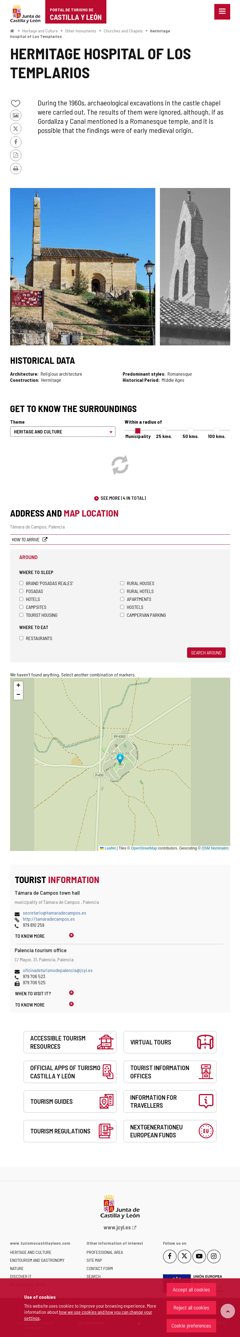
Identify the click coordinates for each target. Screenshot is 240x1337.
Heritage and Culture (40, 30)
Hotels (29, 599)
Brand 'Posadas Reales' (46, 583)
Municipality (137, 436)
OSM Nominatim (214, 848)
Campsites (32, 607)
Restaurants (35, 638)
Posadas (31, 591)
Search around (206, 652)
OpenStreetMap (144, 848)
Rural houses (137, 583)
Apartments (135, 599)
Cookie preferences (191, 1325)
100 (217, 436)
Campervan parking (143, 615)
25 (164, 436)
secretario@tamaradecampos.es (54, 912)
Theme (17, 422)
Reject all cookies (191, 1307)
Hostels (131, 607)
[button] (18, 686)
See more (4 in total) (123, 498)
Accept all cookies (191, 1289)
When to (33, 993)
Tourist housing (38, 615)
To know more (30, 936)
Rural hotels (137, 591)
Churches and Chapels (123, 30)
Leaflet (108, 848)
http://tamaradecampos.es (49, 919)
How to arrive (26, 539)
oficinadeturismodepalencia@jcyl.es (58, 970)
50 (191, 436)
